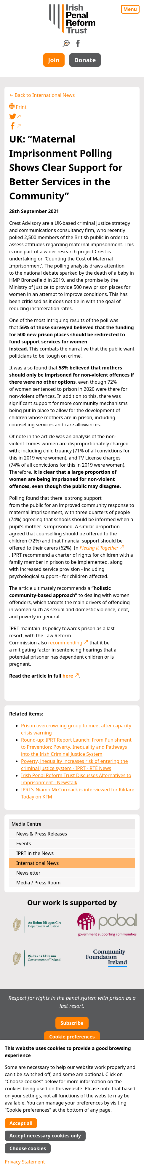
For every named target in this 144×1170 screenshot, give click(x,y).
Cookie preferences (72, 1036)
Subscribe (71, 1023)
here (71, 676)
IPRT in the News (35, 853)
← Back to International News (42, 95)
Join (54, 60)
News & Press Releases (41, 833)
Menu (130, 9)
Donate (85, 60)
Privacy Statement (25, 1161)
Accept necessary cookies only (45, 1135)
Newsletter (28, 873)
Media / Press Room (38, 882)
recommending (68, 642)
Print (17, 106)
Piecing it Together (102, 548)
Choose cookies (27, 1148)
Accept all (20, 1123)
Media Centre (26, 824)
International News (37, 863)
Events (23, 843)
